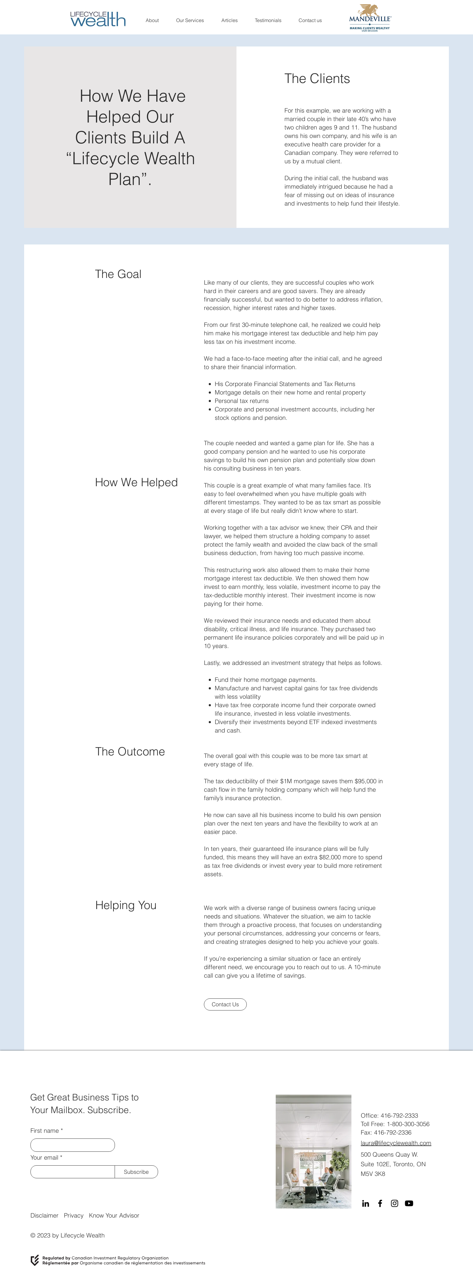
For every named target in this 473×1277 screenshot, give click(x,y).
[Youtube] (409, 1203)
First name (44, 1131)
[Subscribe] (136, 1171)
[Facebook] (380, 1203)
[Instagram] (394, 1203)
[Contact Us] (225, 1004)
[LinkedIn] (365, 1203)
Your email (44, 1157)
